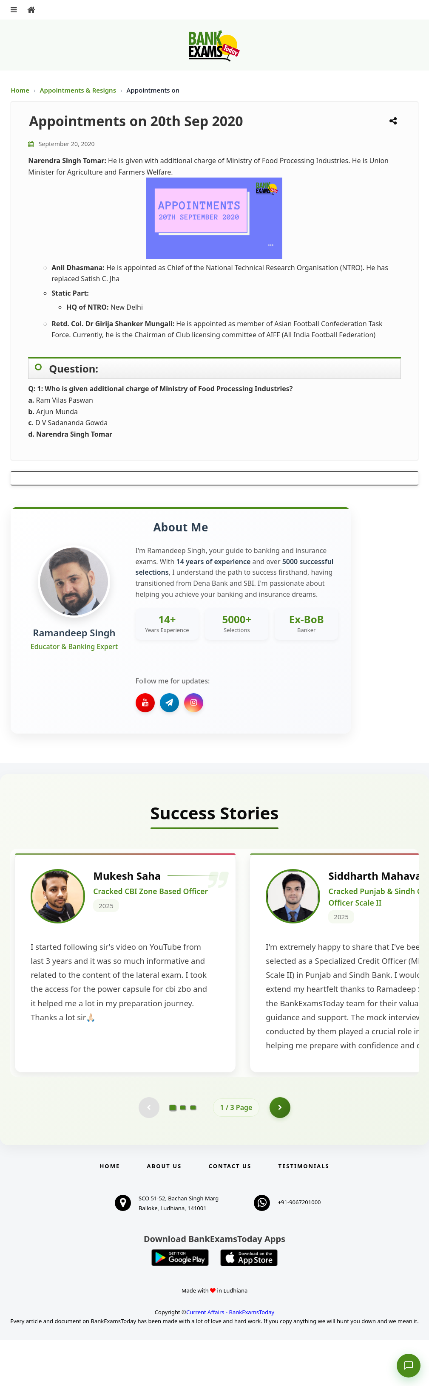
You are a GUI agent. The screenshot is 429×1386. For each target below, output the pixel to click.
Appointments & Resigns (79, 90)
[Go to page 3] (193, 1153)
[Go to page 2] (183, 1153)
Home (20, 90)
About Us (164, 1212)
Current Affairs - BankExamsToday (230, 1358)
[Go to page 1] (172, 1153)
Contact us (230, 1212)
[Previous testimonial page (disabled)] (148, 1153)
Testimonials (303, 1212)
